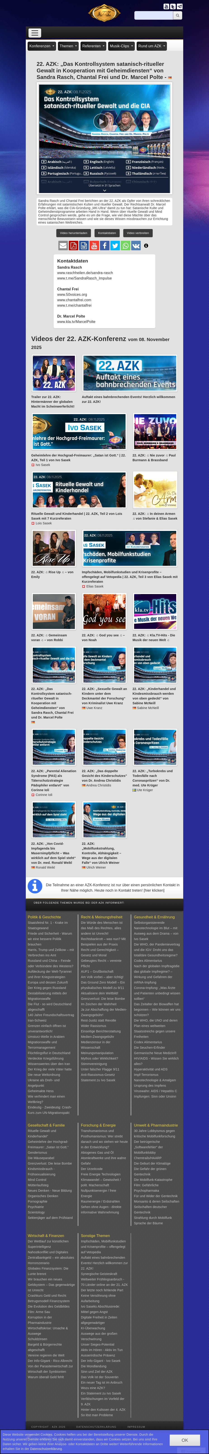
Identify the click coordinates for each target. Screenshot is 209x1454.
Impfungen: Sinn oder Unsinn (155, 1096)
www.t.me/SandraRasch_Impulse (84, 278)
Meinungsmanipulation (97, 1053)
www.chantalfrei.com (74, 300)
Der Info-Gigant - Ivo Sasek (101, 1361)
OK (185, 1440)
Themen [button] (67, 46)
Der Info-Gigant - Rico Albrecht (50, 1361)
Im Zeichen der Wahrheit (98, 1004)
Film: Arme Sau (39, 1312)
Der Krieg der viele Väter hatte (50, 1069)
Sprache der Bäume (148, 1223)
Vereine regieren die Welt (46, 1355)
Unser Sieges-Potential (97, 1344)
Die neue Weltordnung (44, 1075)
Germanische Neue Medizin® (155, 1053)
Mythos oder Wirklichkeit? (99, 1058)
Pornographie (37, 1201)
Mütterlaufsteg (38, 1185)
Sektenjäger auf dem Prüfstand (50, 1218)
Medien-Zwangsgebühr (97, 1037)
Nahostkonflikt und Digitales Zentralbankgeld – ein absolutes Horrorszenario (51, 1257)
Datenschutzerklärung (96, 1426)
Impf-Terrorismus (146, 1075)
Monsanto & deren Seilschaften (156, 1201)
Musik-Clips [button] (120, 46)
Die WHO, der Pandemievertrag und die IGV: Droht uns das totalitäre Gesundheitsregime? (157, 950)
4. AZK (121, 1409)
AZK (109, 1371)
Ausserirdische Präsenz (98, 1355)
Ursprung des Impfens (150, 1085)
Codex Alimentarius (148, 960)
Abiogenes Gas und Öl (97, 1152)
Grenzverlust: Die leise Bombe (103, 998)
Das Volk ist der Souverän (100, 1377)
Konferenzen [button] (40, 46)
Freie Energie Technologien (101, 1174)
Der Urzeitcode (92, 1169)
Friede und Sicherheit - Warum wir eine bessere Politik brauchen (50, 939)
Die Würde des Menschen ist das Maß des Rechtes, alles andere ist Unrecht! (102, 928)
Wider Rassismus (93, 1026)
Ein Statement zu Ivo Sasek (101, 1393)
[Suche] (153, 15)
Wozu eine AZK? (93, 1388)
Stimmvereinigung (94, 1064)
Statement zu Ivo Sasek (98, 1080)
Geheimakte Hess (41, 1091)
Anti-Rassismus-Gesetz (98, 1075)
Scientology (36, 1212)
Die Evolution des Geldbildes (49, 1306)
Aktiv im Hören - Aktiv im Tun (102, 1350)
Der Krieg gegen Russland (47, 988)
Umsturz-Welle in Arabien (46, 1037)
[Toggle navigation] (34, 33)
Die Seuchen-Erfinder (149, 1047)
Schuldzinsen (37, 1339)
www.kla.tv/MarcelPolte (76, 322)
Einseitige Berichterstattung (101, 1031)
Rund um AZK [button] (150, 46)
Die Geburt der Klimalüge (152, 1163)
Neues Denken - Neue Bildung (50, 1190)
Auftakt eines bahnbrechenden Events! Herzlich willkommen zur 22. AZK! (104, 1263)
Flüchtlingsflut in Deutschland (49, 1053)
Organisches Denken (43, 1196)
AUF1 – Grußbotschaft (97, 971)
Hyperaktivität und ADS (150, 1069)
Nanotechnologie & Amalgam (155, 1080)
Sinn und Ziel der (94, 1371)
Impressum (136, 1426)
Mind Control (37, 1180)
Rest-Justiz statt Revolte (98, 1020)
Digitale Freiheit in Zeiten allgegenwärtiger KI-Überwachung (99, 1323)
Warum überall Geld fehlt (46, 1377)
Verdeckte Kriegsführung (46, 1058)
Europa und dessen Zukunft (48, 982)
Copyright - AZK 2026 (48, 1426)
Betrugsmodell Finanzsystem (49, 1301)
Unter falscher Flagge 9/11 (100, 1069)
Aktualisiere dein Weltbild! (99, 993)
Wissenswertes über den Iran (49, 1064)
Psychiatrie (36, 1207)
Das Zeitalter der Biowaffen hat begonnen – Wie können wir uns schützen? (157, 1009)
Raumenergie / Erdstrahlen (100, 1201)
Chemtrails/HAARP (148, 1158)
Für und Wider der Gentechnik (156, 1196)
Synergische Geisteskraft (99, 1274)
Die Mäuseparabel (41, 1158)
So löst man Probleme (97, 1415)
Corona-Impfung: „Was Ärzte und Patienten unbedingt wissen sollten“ (157, 993)
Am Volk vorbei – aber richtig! (102, 977)
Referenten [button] (92, 46)
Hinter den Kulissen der (98, 1409)
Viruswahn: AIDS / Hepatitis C (155, 1091)
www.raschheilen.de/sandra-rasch (85, 273)
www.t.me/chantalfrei (74, 305)
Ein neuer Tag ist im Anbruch (102, 1382)
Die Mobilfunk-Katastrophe (153, 1180)
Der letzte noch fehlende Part (102, 1290)
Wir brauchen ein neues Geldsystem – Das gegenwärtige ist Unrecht (51, 1284)
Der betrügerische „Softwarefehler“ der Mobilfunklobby (148, 1147)
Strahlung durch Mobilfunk (153, 1218)
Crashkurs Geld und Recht (47, 1295)
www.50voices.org (72, 294)
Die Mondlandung (94, 1366)
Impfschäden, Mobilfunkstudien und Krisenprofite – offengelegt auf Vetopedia (103, 1246)
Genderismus (37, 1152)
